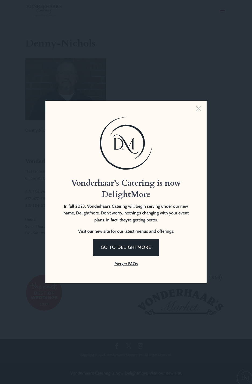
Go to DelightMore (126, 247)
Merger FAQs (126, 263)
